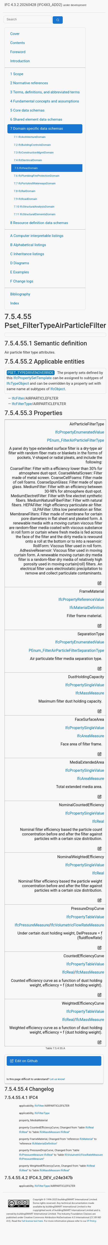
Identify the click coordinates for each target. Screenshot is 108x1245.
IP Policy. (92, 1221)
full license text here (32, 1221)
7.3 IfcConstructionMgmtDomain (34, 152)
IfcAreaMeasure (90, 736)
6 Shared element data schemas (36, 119)
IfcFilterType (22, 404)
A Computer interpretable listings (36, 236)
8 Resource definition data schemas (39, 223)
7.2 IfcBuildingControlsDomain (32, 144)
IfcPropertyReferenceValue (81, 599)
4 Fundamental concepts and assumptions (44, 101)
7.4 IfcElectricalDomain (28, 160)
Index (14, 303)
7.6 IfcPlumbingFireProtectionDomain (36, 175)
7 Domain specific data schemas (36, 128)
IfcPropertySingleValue (84, 685)
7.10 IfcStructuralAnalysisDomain (34, 206)
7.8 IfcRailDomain (24, 191)
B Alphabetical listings (28, 245)
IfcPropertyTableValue (85, 917)
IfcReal (98, 821)
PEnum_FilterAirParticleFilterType (75, 440)
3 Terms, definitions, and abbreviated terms (45, 92)
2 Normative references (29, 83)
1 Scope (16, 74)
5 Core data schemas (27, 110)
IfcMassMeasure (89, 693)
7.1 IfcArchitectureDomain (29, 137)
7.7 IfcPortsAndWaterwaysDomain (35, 183)
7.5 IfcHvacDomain (26, 168)
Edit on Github (24, 1061)
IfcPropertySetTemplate (32, 378)
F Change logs (21, 281)
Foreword (18, 52)
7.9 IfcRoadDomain (25, 199)
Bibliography (20, 294)
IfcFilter (18, 398)
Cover (15, 34)
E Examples (19, 272)
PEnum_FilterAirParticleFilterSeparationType (66, 650)
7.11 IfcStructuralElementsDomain (35, 214)
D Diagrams (19, 263)
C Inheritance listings (27, 254)
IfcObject (57, 389)
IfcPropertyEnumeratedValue (79, 432)
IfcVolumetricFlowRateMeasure (77, 925)
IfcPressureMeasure (32, 925)
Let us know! (57, 1079)
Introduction (20, 61)
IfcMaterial (86, 1139)
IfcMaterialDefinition (86, 607)
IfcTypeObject (18, 383)
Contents (17, 43)
